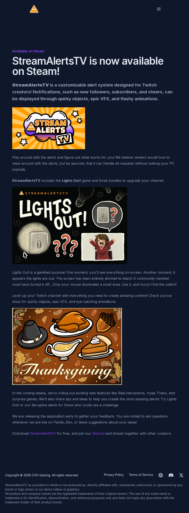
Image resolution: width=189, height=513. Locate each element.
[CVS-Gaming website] (160, 475)
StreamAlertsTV (43, 433)
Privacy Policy (114, 475)
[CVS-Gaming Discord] (171, 475)
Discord (98, 433)
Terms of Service (141, 475)
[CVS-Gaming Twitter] (181, 475)
